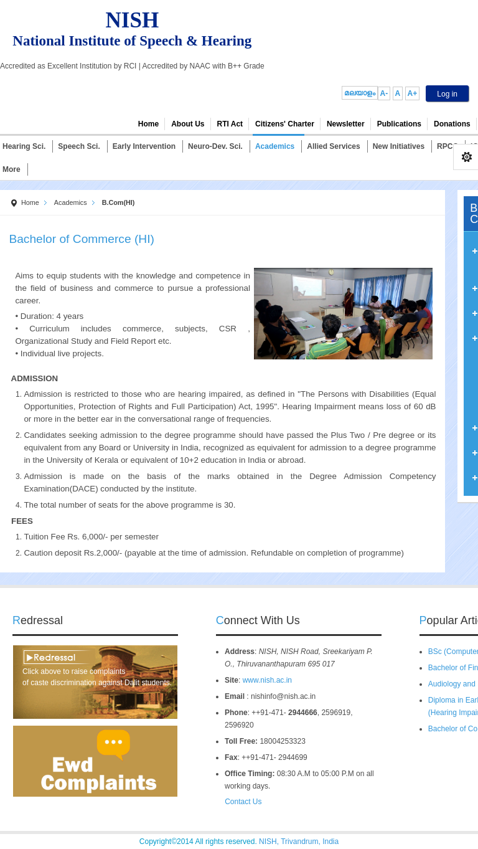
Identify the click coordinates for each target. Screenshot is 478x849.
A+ (413, 93)
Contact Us (239, 801)
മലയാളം (359, 92)
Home (30, 202)
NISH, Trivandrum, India (299, 841)
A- (384, 93)
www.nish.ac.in (267, 680)
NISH (132, 20)
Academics (70, 202)
